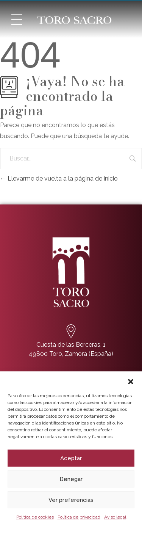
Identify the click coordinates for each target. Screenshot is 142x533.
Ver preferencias (71, 500)
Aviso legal (115, 517)
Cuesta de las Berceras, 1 (71, 344)
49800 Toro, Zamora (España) (71, 353)
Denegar (71, 479)
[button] (130, 381)
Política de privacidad (79, 517)
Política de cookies (35, 517)
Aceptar (71, 458)
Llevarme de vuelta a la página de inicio (59, 178)
